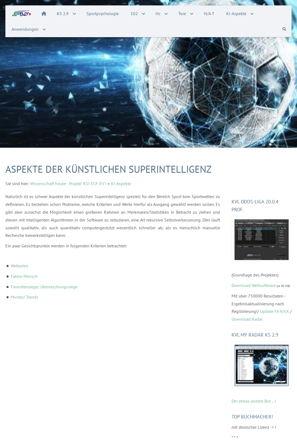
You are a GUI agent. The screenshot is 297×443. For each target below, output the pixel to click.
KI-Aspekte (121, 183)
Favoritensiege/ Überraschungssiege (44, 286)
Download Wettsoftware (254, 285)
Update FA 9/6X (274, 311)
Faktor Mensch (24, 276)
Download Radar (247, 319)
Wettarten (19, 265)
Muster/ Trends (24, 297)
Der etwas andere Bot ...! (254, 401)
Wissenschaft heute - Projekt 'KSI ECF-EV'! (68, 183)
